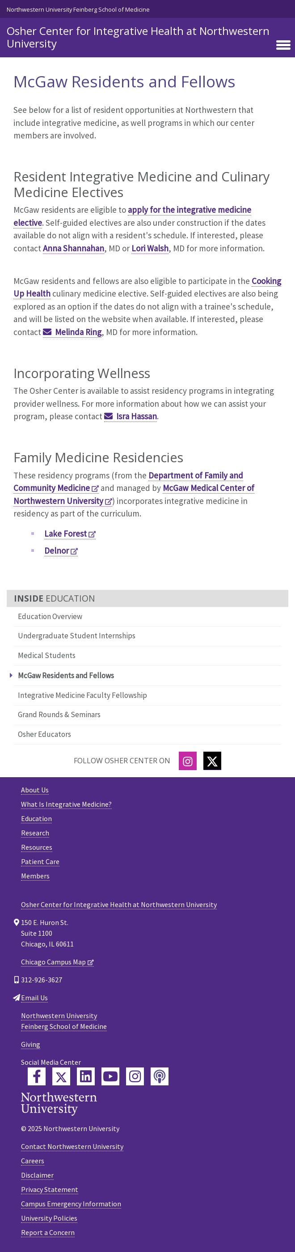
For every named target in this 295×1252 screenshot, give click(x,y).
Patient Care (40, 861)
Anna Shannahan (73, 248)
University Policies (49, 1217)
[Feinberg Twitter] (61, 1076)
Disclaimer (37, 1174)
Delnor (56, 550)
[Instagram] (188, 761)
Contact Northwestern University (72, 1146)
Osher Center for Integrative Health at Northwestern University (138, 37)
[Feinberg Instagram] (135, 1076)
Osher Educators (44, 734)
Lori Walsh (150, 248)
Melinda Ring (78, 332)
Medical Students (47, 655)
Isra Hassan (136, 416)
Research (35, 832)
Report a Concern (48, 1232)
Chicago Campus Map (53, 961)
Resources (36, 847)
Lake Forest (65, 533)
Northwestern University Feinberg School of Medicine (78, 9)
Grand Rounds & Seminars (59, 714)
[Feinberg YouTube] (110, 1076)
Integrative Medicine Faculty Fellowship (82, 695)
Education (36, 818)
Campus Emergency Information (71, 1203)
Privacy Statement (49, 1189)
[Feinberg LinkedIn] (86, 1076)
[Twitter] (212, 761)
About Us (35, 789)
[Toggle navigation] (283, 46)
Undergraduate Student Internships (76, 636)
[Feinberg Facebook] (37, 1076)
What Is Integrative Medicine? (66, 804)
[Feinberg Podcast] (160, 1076)
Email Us (34, 997)
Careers (32, 1160)
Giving (30, 1044)
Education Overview (50, 616)
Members (35, 875)
